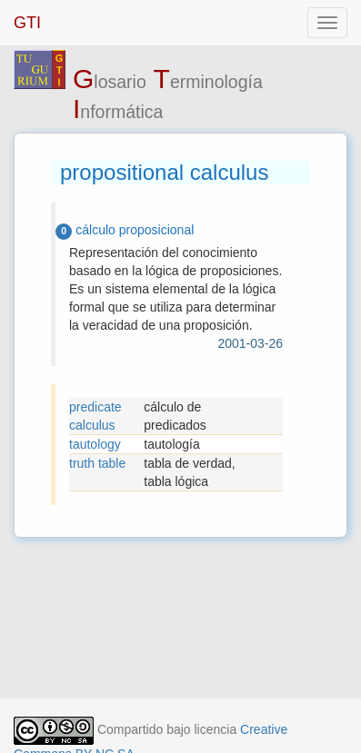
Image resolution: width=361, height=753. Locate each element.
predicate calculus (95, 416)
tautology (95, 444)
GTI (27, 23)
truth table (97, 463)
